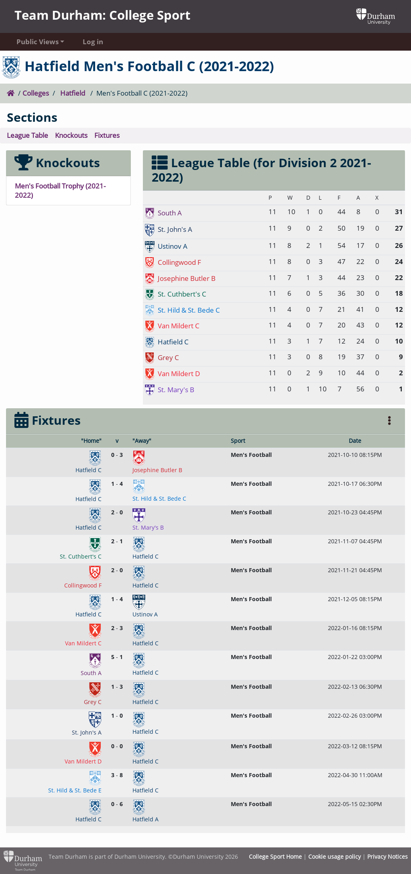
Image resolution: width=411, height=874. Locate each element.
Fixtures (107, 135)
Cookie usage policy (334, 856)
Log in (93, 41)
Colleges (35, 93)
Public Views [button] (37, 41)
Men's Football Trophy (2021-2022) (60, 190)
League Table (27, 135)
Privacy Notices (387, 856)
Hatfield (72, 93)
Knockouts (71, 135)
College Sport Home (275, 856)
